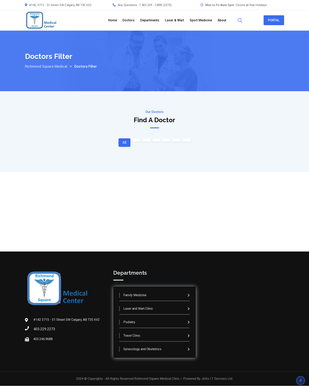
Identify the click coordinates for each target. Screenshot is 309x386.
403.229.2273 (37, 329)
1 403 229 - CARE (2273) (155, 5)
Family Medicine (134, 295)
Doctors (129, 20)
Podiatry (129, 322)
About (222, 20)
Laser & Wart (174, 20)
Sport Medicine (201, 20)
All (124, 142)
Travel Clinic (131, 336)
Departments (149, 20)
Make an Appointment (155, 226)
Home (112, 20)
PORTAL (274, 20)
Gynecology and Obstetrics (142, 349)
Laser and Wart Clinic (138, 309)
